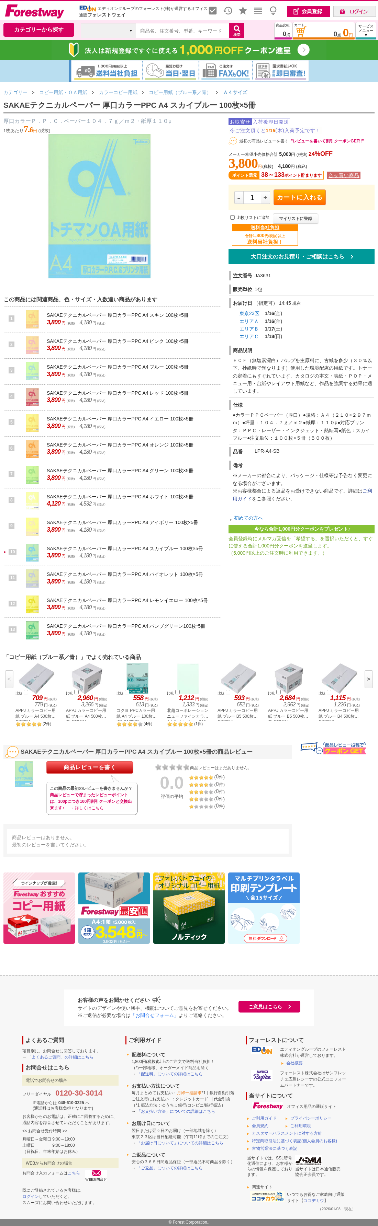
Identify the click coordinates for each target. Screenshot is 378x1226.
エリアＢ (249, 329)
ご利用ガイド (264, 1118)
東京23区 (249, 313)
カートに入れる (300, 197)
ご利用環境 (300, 1125)
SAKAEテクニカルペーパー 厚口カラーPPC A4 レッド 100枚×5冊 (118, 393)
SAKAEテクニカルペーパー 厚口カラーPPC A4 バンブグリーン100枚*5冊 (126, 626)
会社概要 (294, 1063)
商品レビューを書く (90, 767)
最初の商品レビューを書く (264, 141)
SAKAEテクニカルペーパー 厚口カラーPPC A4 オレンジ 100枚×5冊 (120, 445)
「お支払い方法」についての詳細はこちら (176, 1111)
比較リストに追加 (252, 217)
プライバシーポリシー (311, 1118)
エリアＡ (249, 321)
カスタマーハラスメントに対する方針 (287, 1133)
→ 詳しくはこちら (86, 808)
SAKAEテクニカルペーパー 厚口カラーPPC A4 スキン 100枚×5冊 (118, 315)
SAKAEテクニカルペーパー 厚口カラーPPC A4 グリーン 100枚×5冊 (120, 470)
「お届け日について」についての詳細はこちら (180, 1143)
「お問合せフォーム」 (155, 1015)
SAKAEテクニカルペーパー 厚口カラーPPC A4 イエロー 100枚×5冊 (120, 418)
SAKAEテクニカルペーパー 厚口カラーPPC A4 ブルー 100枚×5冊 (118, 367)
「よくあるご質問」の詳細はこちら (60, 1057)
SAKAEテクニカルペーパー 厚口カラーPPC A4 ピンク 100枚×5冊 (118, 341)
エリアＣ (249, 336)
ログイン (30, 1196)
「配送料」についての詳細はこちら (170, 1074)
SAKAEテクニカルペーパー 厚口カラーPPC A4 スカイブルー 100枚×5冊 (125, 548)
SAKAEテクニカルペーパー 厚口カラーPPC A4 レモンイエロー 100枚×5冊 (127, 600)
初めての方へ (248, 518)
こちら (74, 1173)
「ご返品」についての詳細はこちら (170, 1168)
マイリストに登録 (295, 218)
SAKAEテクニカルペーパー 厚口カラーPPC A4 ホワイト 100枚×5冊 (120, 496)
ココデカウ (313, 1200)
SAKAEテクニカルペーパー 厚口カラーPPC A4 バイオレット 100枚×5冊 (125, 574)
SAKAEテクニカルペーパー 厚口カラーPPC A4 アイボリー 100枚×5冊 (122, 522)
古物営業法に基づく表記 (274, 1148)
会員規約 (260, 1125)
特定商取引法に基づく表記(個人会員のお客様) (294, 1140)
